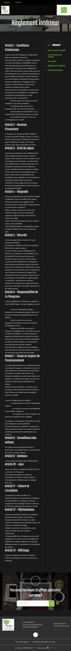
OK (51, 603)
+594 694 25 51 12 (59, 623)
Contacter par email (60, 626)
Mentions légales (22, 642)
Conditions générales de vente (43, 642)
